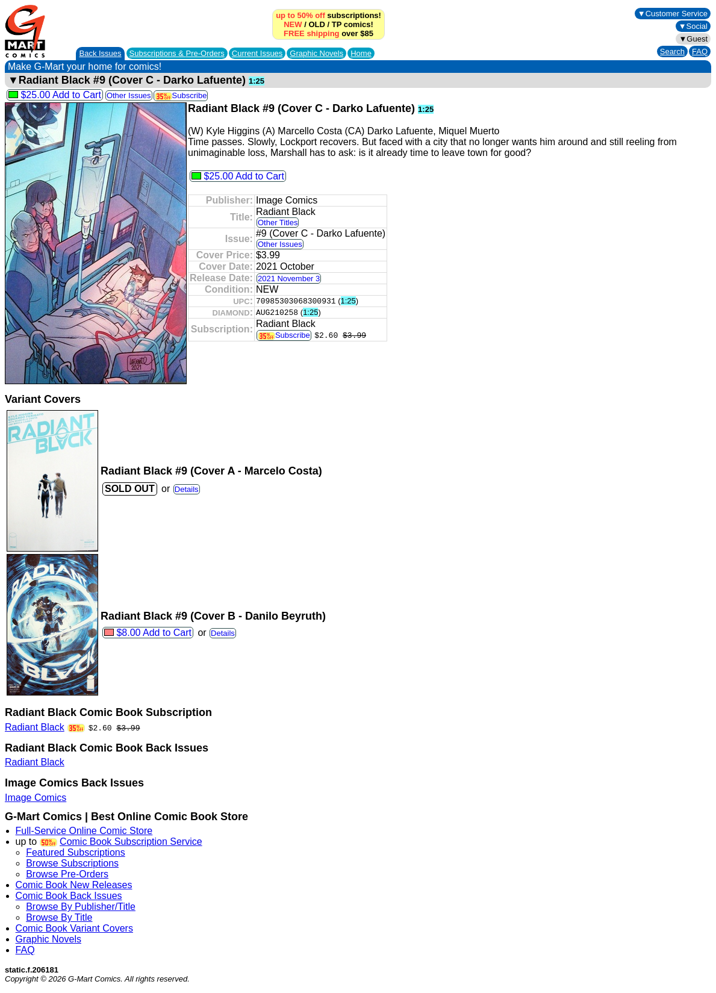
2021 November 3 (289, 278)
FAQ (700, 51)
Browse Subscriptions (72, 863)
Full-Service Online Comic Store (84, 831)
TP (336, 24)
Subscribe (181, 95)
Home (361, 53)
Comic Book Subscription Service (131, 841)
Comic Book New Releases (74, 885)
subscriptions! (328, 15)
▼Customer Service (673, 13)
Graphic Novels (316, 53)
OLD (316, 24)
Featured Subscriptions (75, 852)
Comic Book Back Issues (69, 896)
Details (187, 489)
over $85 (328, 33)
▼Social (693, 26)
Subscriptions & (177, 53)
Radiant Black (34, 727)
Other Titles (277, 222)
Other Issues (129, 95)
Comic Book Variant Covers (74, 928)
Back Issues (100, 53)
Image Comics (35, 797)
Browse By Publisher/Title (80, 906)
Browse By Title (59, 917)
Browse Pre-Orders (67, 874)
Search (672, 51)
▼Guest (693, 38)
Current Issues (257, 53)
